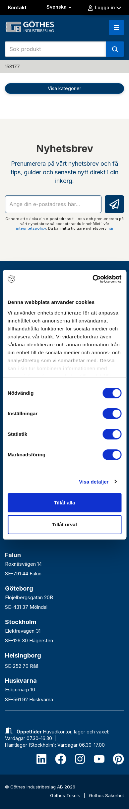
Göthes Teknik (65, 795)
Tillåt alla (64, 502)
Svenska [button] (59, 7)
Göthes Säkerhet (106, 795)
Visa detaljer (93, 482)
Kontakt (17, 7)
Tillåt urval (64, 524)
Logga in (104, 8)
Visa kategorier (64, 88)
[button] (116, 27)
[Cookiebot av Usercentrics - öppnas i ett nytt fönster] (92, 279)
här (110, 228)
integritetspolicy (31, 228)
